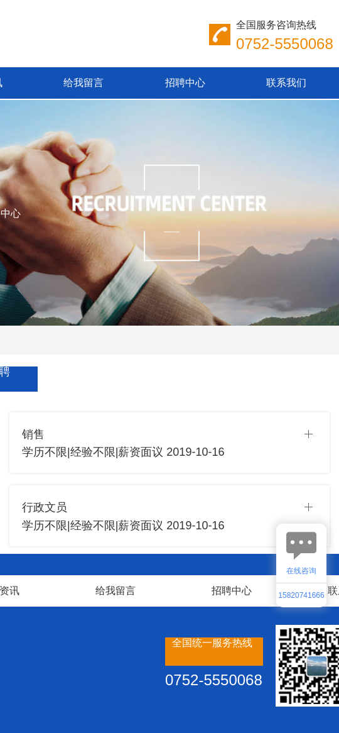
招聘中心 (185, 82)
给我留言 (83, 82)
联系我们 (286, 82)
